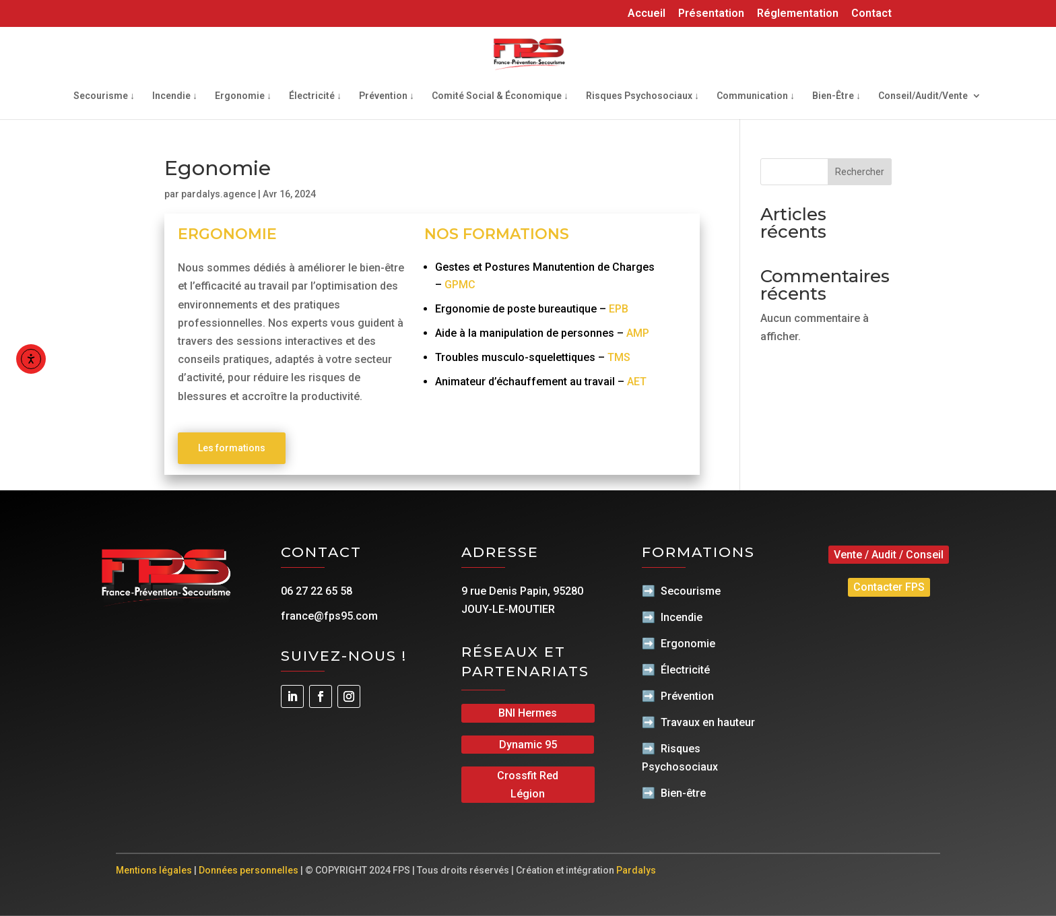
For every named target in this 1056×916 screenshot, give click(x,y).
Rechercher (859, 171)
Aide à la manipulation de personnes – (542, 333)
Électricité (685, 669)
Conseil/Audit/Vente (923, 96)
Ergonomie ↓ (243, 96)
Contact (871, 14)
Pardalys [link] (636, 870)
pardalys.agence (218, 194)
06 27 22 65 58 (316, 591)
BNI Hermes (527, 713)
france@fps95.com (329, 616)
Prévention (687, 696)
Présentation (711, 14)
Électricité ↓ (315, 96)
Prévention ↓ (386, 96)
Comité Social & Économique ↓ (500, 96)
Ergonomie (688, 643)
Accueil (646, 14)
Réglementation (797, 14)
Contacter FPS (889, 587)
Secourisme (691, 591)
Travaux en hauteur (708, 722)
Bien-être (683, 793)
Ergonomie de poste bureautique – (531, 308)
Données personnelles (248, 870)
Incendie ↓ (174, 96)
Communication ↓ (756, 96)
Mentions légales (154, 870)
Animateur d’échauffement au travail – (541, 381)
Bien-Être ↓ (836, 96)
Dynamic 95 (528, 744)
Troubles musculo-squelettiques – (532, 357)
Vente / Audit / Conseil (889, 554)
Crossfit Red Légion (527, 784)
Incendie (681, 617)
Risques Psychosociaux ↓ (642, 96)
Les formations (231, 448)
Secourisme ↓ (104, 96)
